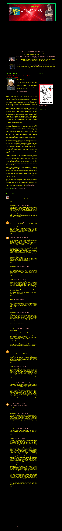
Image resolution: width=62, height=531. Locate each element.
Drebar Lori (12, 237)
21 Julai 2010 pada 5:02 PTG (23, 222)
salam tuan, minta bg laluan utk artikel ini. (19, 405)
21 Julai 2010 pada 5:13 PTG (22, 266)
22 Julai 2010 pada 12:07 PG (19, 366)
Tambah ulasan (10, 489)
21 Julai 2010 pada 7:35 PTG (20, 299)
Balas (11, 201)
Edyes (11, 403)
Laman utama (22, 524)
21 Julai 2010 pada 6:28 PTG (19, 279)
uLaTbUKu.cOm (13, 197)
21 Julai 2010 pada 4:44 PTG (24, 197)
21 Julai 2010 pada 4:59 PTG (22, 205)
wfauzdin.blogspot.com (31, 185)
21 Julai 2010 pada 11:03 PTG (22, 328)
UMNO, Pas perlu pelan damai (22, 91)
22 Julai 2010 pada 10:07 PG (22, 413)
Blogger (31, 6)
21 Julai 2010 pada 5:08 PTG (21, 237)
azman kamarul (13, 222)
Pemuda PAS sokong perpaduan (11, 93)
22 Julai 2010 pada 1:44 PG (24, 382)
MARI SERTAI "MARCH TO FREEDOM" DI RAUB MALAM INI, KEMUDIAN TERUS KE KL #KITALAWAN (35, 65)
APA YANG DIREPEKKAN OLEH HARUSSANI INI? (33, 51)
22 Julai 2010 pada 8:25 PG (19, 403)
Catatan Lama (34, 524)
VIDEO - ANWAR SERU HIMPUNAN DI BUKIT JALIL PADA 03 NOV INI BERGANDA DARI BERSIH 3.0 (35, 57)
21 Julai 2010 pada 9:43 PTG (22, 312)
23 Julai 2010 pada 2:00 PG (19, 438)
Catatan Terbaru (9, 524)
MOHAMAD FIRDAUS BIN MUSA (17, 351)
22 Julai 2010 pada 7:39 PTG (22, 428)
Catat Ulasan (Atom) (15, 526)
